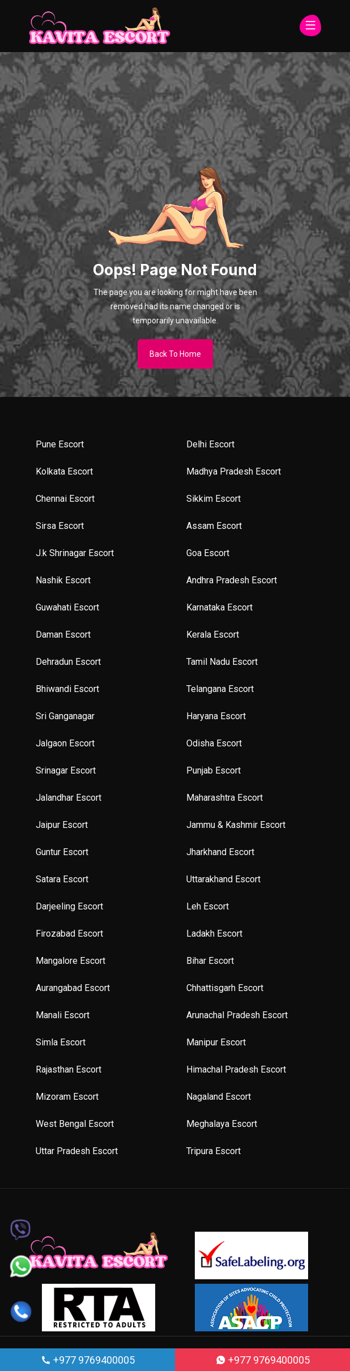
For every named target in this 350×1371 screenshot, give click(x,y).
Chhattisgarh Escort (224, 988)
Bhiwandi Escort (67, 689)
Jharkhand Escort (220, 852)
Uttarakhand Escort (223, 879)
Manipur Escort (216, 1042)
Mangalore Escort (70, 960)
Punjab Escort (213, 770)
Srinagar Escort (66, 770)
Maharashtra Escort (224, 797)
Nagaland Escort (218, 1096)
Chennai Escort (65, 498)
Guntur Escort (62, 852)
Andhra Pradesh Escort (231, 580)
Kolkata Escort (64, 471)
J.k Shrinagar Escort (75, 553)
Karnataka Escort (219, 607)
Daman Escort (63, 634)
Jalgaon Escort (65, 743)
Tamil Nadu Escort (222, 661)
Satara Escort (62, 879)
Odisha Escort (214, 743)
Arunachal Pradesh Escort (237, 1015)
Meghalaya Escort (221, 1123)
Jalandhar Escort (68, 797)
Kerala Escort (212, 634)
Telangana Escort (220, 689)
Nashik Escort (63, 580)
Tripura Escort (213, 1151)
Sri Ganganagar (65, 716)
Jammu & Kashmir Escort (235, 824)
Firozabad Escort (69, 933)
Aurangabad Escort (73, 988)
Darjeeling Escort (69, 906)
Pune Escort (60, 444)
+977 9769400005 (88, 1360)
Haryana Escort (216, 716)
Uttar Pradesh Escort (77, 1151)
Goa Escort (207, 553)
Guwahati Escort (67, 607)
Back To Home (175, 353)
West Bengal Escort (75, 1123)
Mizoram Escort (67, 1096)
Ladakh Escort (214, 933)
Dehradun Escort (68, 661)
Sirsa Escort (60, 525)
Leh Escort (207, 906)
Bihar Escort (210, 960)
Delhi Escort (210, 444)
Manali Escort (62, 1015)
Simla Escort (61, 1042)
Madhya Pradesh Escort (233, 471)
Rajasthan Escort (68, 1069)
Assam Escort (214, 525)
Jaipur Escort (62, 824)
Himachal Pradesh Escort (236, 1069)
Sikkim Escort (213, 498)
